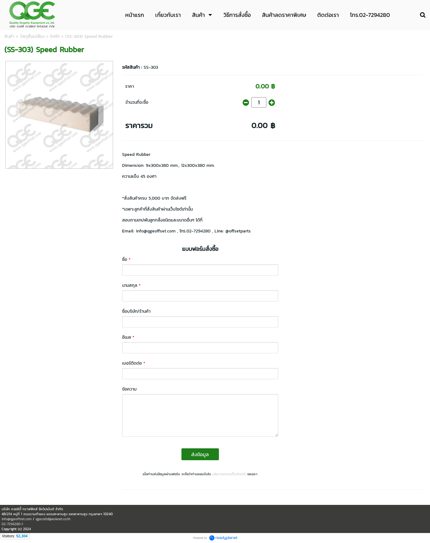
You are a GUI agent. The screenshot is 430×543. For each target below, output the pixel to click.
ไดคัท (55, 36)
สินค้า (9, 36)
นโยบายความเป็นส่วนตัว (229, 473)
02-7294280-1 (12, 523)
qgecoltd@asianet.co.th (53, 518)
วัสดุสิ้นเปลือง (32, 36)
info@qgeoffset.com (17, 518)
